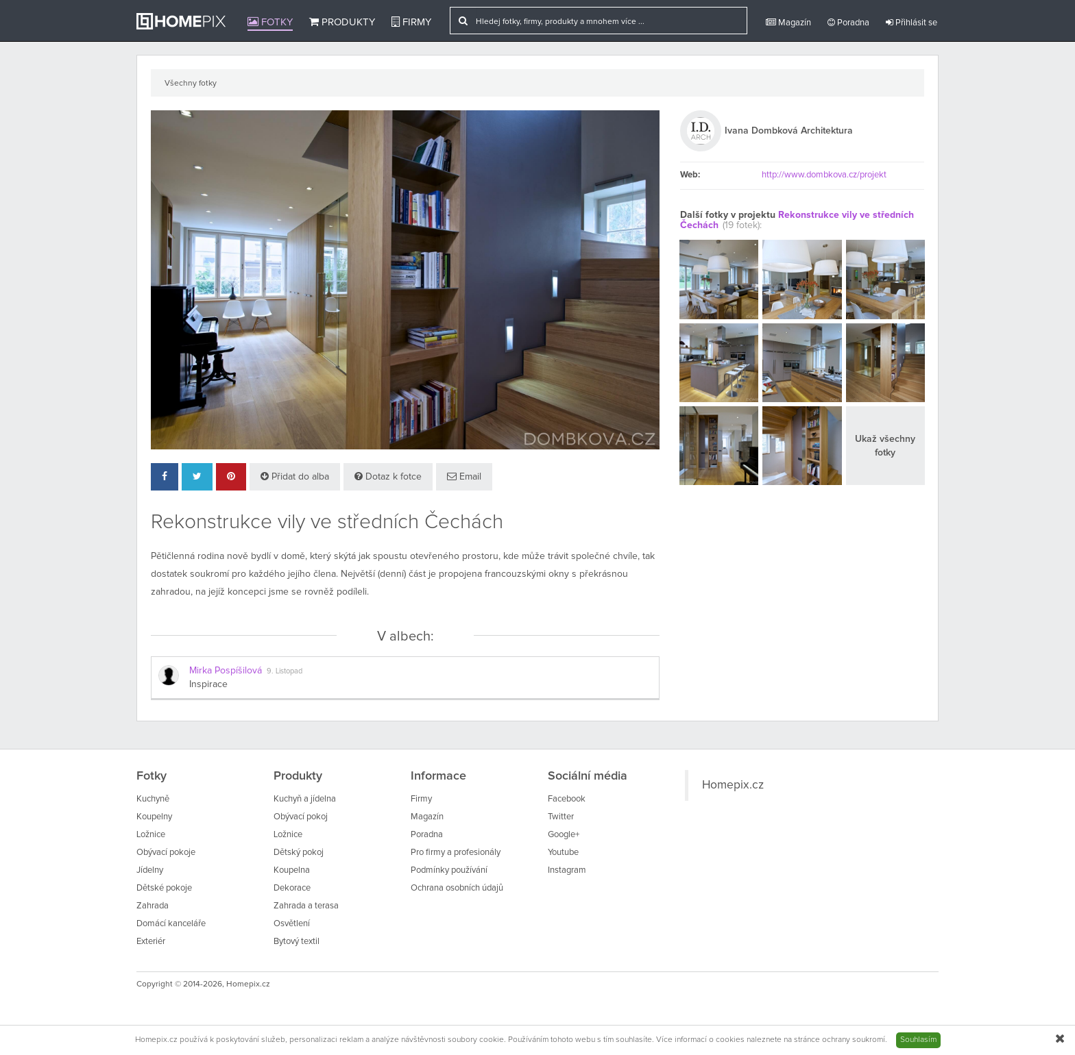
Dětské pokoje (164, 888)
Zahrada (152, 906)
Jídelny (149, 870)
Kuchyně (152, 799)
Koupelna (292, 870)
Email (464, 476)
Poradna (848, 22)
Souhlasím (918, 1040)
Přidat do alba (295, 476)
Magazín (788, 22)
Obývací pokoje (165, 852)
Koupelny (154, 816)
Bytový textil (296, 941)
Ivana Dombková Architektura (789, 131)
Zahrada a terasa (306, 906)
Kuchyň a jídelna (305, 799)
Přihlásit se (911, 22)
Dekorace (292, 888)
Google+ (563, 834)
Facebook (566, 799)
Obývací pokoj (301, 816)
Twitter (561, 816)
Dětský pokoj (299, 852)
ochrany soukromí (853, 1040)
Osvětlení (292, 923)
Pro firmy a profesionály (455, 852)
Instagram (567, 870)
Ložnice (150, 834)
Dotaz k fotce (388, 476)
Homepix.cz (733, 785)
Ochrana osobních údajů (457, 888)
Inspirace (208, 684)
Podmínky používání (449, 870)
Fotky (270, 21)
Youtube (563, 852)
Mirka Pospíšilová (225, 670)
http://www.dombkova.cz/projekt (824, 175)
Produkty (342, 21)
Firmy (411, 21)
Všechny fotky (191, 83)
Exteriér (150, 941)
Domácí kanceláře (171, 923)
